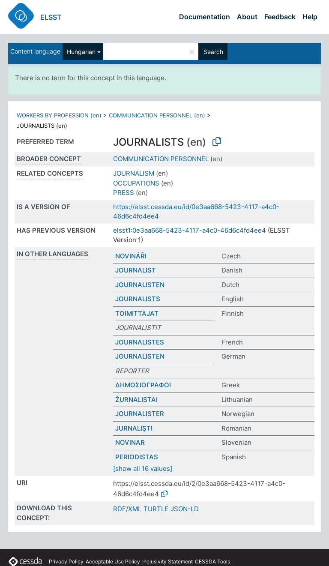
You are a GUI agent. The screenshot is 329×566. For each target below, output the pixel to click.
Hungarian (81, 51)
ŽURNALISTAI (136, 399)
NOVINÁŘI (131, 256)
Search (213, 51)
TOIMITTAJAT (137, 313)
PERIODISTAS (136, 457)
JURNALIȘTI (134, 428)
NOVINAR (130, 442)
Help (309, 16)
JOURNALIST (135, 270)
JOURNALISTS (137, 299)
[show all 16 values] (142, 468)
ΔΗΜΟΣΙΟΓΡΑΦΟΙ (143, 385)
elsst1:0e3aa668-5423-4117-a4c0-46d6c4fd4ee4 (189, 230)
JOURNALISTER (139, 414)
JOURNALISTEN (139, 285)
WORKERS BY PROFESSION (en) (59, 115)
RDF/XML (127, 509)
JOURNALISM (133, 173)
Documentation (204, 16)
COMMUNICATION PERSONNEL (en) (157, 115)
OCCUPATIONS (136, 183)
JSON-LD (184, 509)
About (247, 16)
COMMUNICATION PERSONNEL (161, 159)
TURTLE (156, 509)
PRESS (123, 193)
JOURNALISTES (139, 342)
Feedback (280, 16)
